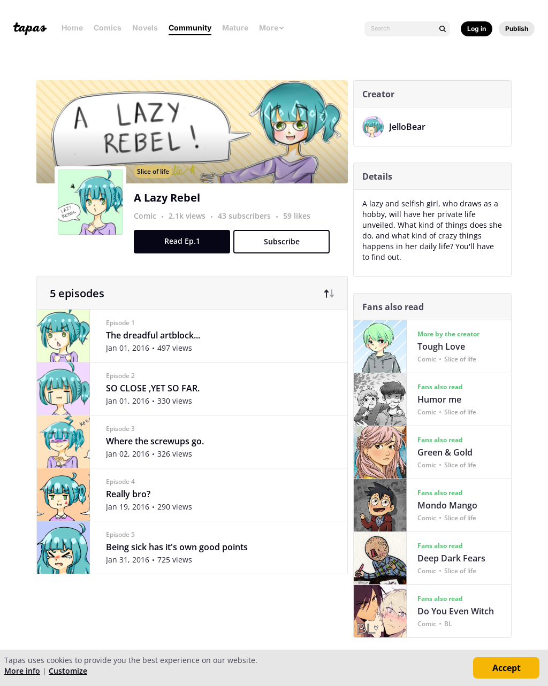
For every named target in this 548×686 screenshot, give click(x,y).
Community (190, 27)
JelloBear (410, 126)
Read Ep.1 (185, 254)
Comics (107, 27)
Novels (145, 27)
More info (22, 671)
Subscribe (284, 254)
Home (72, 27)
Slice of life (156, 184)
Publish (516, 29)
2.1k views (191, 228)
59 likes (300, 228)
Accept (506, 668)
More (272, 27)
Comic (148, 228)
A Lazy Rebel (170, 210)
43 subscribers (248, 228)
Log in (476, 29)
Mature (235, 27)
